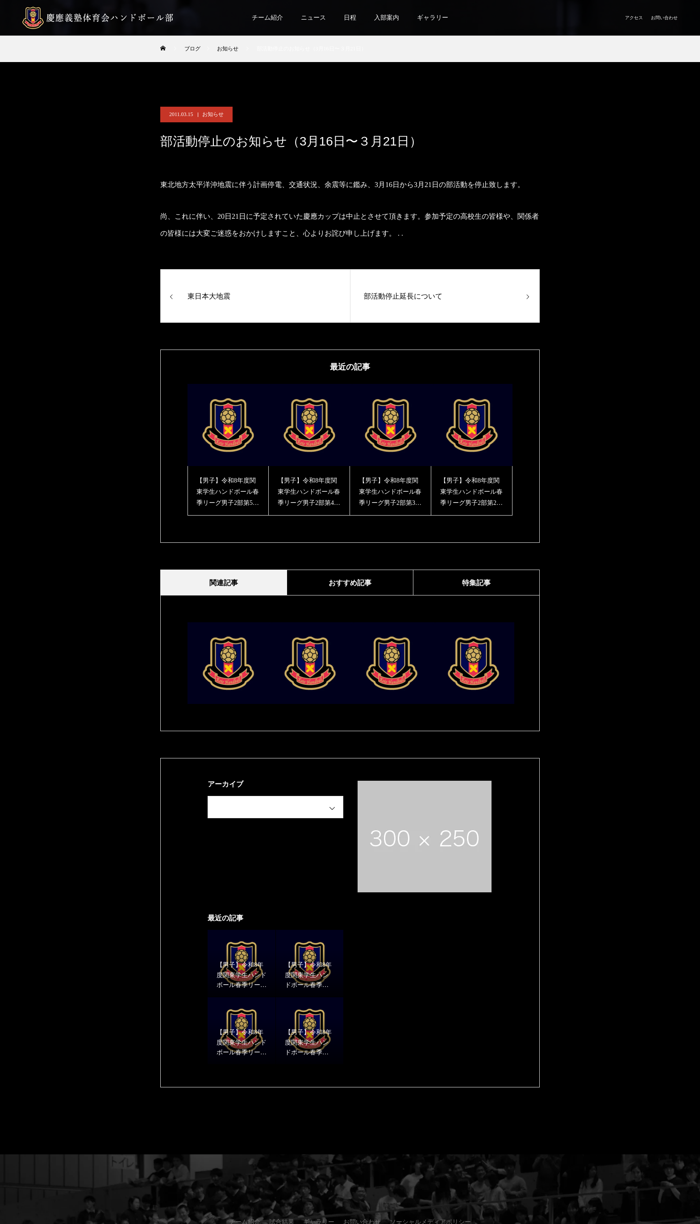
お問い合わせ (664, 17)
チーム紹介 (267, 17)
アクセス (634, 17)
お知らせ (213, 114)
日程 (350, 17)
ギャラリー (432, 17)
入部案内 (386, 17)
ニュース (313, 17)
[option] (228, 450)
